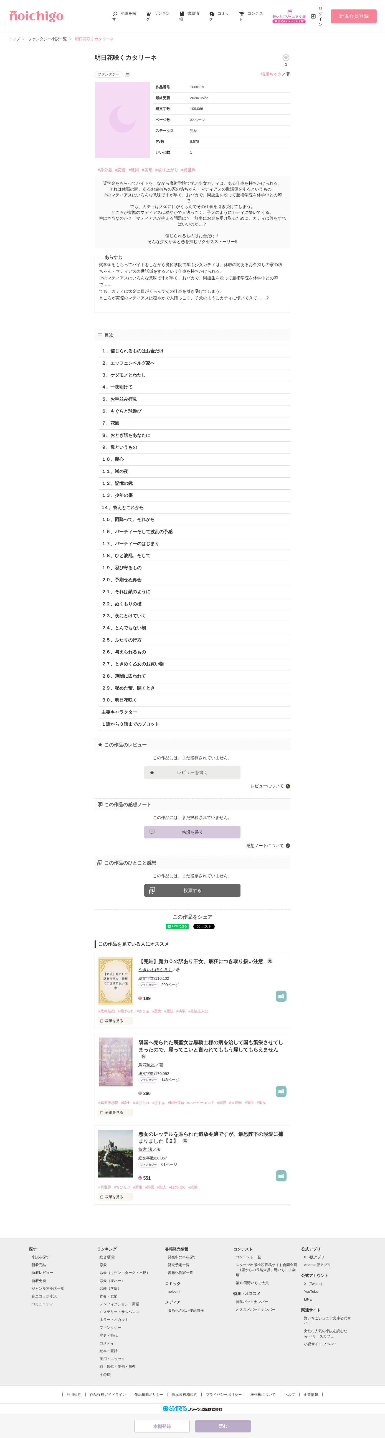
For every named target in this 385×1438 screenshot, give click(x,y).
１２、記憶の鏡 (117, 483)
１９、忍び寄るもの (121, 567)
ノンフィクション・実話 (119, 1304)
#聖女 (261, 1103)
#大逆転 (235, 1103)
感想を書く (192, 832)
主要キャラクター (119, 712)
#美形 (147, 169)
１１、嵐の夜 (115, 471)
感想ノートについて (265, 845)
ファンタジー (110, 1328)
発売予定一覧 (178, 1265)
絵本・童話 (109, 1351)
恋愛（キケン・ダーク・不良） (125, 1273)
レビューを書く (192, 772)
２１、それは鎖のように (126, 591)
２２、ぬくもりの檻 (121, 604)
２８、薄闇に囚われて (124, 676)
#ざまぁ (143, 1011)
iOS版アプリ (314, 1257)
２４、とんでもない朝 (124, 627)
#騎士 (125, 1103)
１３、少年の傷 (117, 495)
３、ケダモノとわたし (124, 375)
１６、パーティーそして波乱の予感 (137, 531)
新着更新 (39, 1281)
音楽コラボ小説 (44, 1296)
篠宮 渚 (145, 1149)
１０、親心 (113, 459)
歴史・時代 (109, 1335)
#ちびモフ (122, 1187)
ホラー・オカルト (114, 1319)
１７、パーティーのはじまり (130, 543)
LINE (308, 1299)
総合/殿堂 (107, 1257)
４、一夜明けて (117, 387)
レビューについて (267, 785)
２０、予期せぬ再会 (121, 579)
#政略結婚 (106, 1011)
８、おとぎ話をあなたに (126, 435)
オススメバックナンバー (255, 1309)
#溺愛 (221, 1103)
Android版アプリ (317, 1265)
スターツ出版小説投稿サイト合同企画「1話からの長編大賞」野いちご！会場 (266, 1270)
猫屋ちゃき (271, 74)
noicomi (174, 1291)
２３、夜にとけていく (124, 615)
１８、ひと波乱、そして (126, 555)
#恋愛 (120, 169)
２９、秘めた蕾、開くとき (128, 688)
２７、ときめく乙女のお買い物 (133, 664)
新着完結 (39, 1265)
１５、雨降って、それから (128, 519)
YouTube (311, 1291)
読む (223, 1426)
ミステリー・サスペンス (119, 1312)
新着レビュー (42, 1273)
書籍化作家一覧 (180, 1273)
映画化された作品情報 (186, 1310)
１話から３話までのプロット (130, 724)
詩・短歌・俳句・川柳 (118, 1366)
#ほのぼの (177, 1187)
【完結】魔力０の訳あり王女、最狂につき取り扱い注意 (201, 961)
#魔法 (168, 1011)
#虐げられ (126, 1011)
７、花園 (110, 423)
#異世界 (188, 169)
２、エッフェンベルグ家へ (128, 363)
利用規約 (74, 1394)
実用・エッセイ (112, 1359)
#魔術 (133, 169)
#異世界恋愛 (108, 1103)
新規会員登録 (354, 16)
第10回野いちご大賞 (252, 1283)
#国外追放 (176, 1103)
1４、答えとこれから (123, 507)
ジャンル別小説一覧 (48, 1288)
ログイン (320, 16)
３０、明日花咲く (119, 700)
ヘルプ (289, 1394)
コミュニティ (42, 1304)
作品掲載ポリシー (149, 1394)
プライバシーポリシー (224, 1394)
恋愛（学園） (110, 1288)
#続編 (192, 1187)
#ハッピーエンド (200, 1103)
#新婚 (137, 1187)
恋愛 (103, 1265)
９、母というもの (119, 447)
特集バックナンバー (252, 1302)
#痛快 (249, 1103)
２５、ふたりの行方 (121, 640)
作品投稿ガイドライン (108, 1394)
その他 (105, 1374)
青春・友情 (109, 1296)
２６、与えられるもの (124, 652)
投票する (192, 890)
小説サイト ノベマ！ (321, 1344)
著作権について (263, 1394)
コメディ (107, 1343)
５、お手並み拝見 (119, 399)
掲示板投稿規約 (184, 1394)
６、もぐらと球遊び (121, 411)
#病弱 (181, 1011)
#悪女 (156, 1011)
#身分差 (104, 169)
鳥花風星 (146, 1065)
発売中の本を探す (182, 1257)
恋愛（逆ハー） (112, 1281)
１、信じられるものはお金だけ (133, 351)
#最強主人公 (198, 1011)
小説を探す (41, 1257)
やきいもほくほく (155, 969)
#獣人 (161, 1187)
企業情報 (311, 1394)
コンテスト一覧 (248, 1257)
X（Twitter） (314, 1284)
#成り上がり (166, 169)
